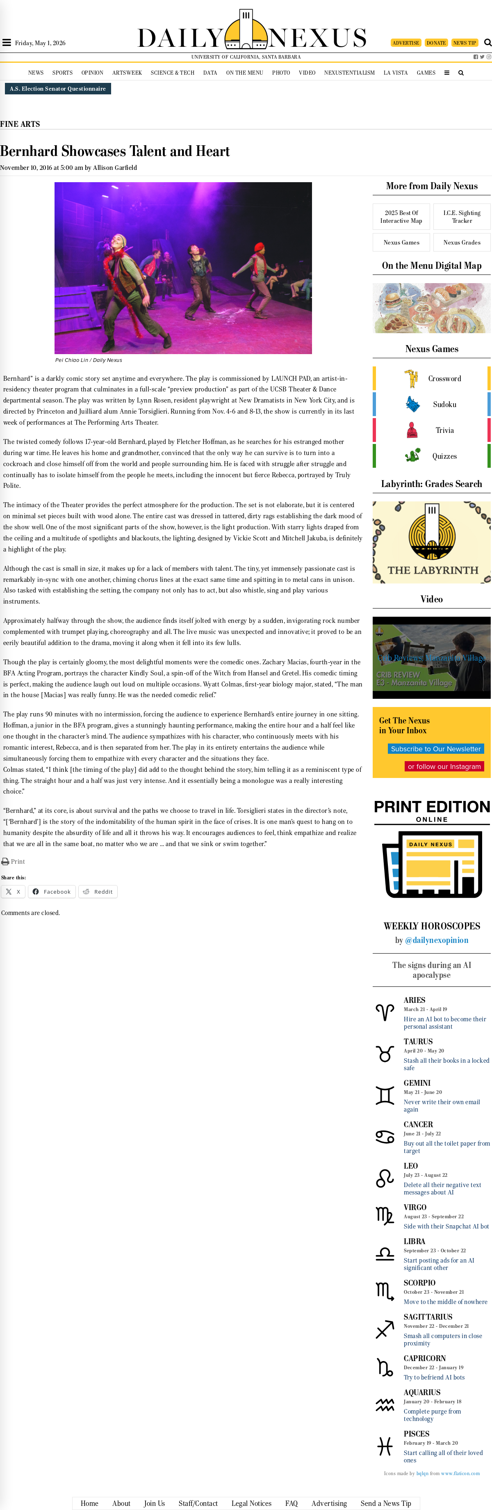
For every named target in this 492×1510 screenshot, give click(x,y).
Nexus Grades (462, 242)
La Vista (396, 73)
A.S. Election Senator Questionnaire (58, 88)
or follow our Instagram (444, 766)
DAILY (180, 36)
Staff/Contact (198, 1503)
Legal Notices (252, 1503)
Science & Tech (172, 73)
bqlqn (423, 1473)
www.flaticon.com (460, 1473)
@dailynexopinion (437, 940)
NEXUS (318, 36)
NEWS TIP (464, 43)
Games (426, 73)
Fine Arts (20, 124)
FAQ (291, 1503)
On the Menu (245, 73)
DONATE (436, 43)
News (36, 73)
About (121, 1503)
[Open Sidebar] (7, 42)
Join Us (154, 1503)
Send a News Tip (386, 1503)
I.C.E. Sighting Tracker (462, 216)
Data (210, 73)
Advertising (329, 1503)
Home (90, 1503)
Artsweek (127, 73)
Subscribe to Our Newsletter (436, 749)
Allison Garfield (115, 168)
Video (307, 73)
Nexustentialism (349, 73)
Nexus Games (402, 242)
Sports (62, 73)
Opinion (93, 73)
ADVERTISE (406, 43)
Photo (281, 73)
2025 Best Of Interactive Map (401, 216)
